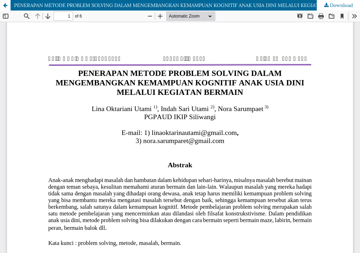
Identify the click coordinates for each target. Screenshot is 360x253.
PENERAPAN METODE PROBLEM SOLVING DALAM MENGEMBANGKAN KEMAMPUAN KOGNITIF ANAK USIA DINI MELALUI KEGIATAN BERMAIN (181, 5)
